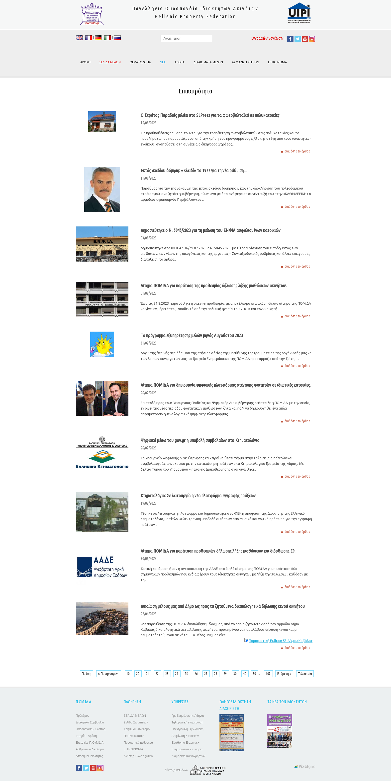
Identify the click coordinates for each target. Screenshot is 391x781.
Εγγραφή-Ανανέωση (267, 38)
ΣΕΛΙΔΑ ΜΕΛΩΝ (135, 715)
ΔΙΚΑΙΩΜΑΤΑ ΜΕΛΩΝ (208, 62)
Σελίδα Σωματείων (136, 722)
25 (187, 673)
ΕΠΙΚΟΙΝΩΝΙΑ (277, 62)
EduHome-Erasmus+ (185, 742)
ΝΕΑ (163, 62)
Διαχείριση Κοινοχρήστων (188, 756)
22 (157, 673)
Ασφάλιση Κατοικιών (185, 736)
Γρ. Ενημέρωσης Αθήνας (188, 715)
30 (235, 673)
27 (206, 673)
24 (177, 673)
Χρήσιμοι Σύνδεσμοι (137, 729)
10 (128, 673)
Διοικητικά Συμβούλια (90, 722)
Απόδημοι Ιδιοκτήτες (89, 756)
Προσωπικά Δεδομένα (138, 742)
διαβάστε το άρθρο (297, 151)
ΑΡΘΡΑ (180, 62)
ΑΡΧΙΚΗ (85, 62)
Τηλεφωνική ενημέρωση (187, 722)
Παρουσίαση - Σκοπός (90, 729)
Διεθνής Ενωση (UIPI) (138, 756)
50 (255, 673)
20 (138, 673)
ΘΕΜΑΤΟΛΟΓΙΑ (140, 62)
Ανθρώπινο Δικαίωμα (90, 749)
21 (148, 673)
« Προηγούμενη (108, 673)
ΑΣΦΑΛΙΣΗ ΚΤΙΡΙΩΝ (245, 62)
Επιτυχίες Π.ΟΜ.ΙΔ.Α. (90, 742)
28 (216, 673)
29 (225, 673)
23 (167, 673)
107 (268, 673)
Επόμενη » (284, 673)
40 (245, 673)
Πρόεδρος (82, 715)
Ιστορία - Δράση (86, 736)
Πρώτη (86, 673)
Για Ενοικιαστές (134, 736)
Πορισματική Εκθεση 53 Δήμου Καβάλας (281, 641)
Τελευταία (305, 673)
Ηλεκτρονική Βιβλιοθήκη (187, 729)
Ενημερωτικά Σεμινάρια (187, 749)
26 (196, 673)
